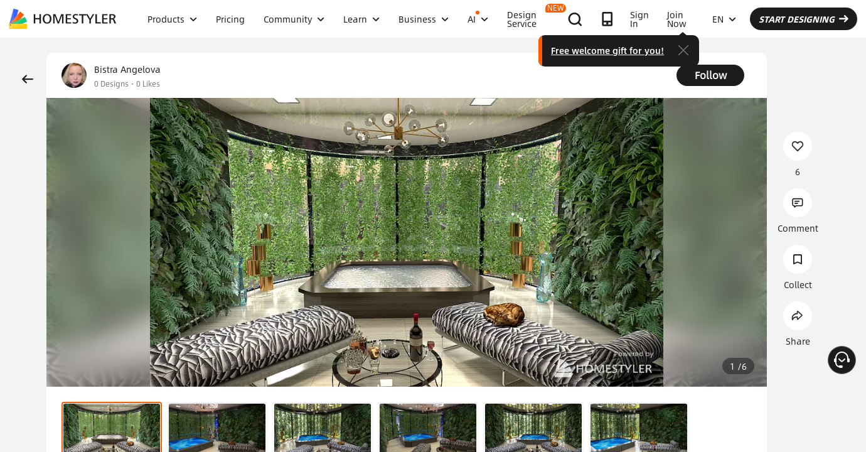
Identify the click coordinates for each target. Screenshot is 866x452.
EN (724, 19)
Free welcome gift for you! (607, 50)
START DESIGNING (803, 19)
